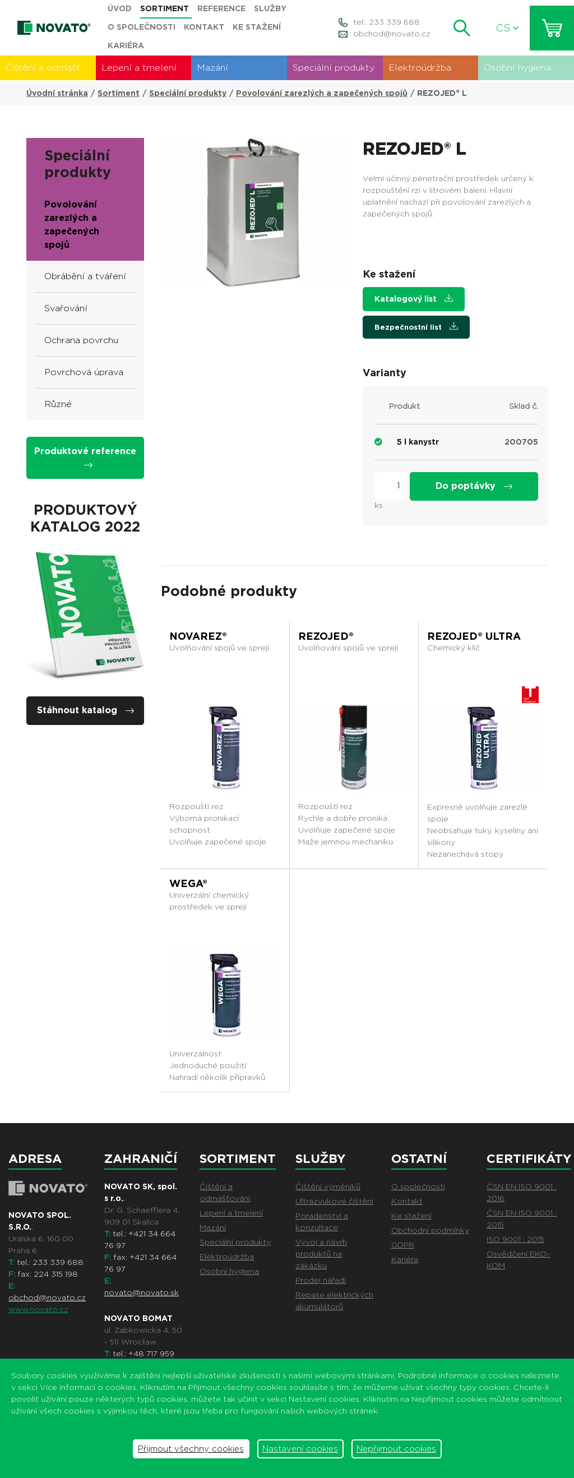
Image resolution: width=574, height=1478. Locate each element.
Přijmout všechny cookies (191, 1449)
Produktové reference (85, 457)
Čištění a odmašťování (51, 67)
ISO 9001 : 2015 (515, 1239)
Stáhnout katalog (85, 710)
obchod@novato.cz (391, 33)
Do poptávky (474, 486)
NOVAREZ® (198, 636)
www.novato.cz (38, 1309)
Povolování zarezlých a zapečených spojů (322, 93)
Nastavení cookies (300, 1449)
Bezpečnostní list (416, 326)
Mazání (212, 67)
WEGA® (188, 883)
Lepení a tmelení (139, 67)
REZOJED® (326, 636)
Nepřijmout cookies (396, 1449)
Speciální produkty (333, 67)
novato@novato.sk (141, 1292)
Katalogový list (413, 298)
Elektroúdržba (419, 67)
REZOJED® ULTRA (474, 636)
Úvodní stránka (57, 93)
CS (507, 28)
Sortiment (119, 93)
